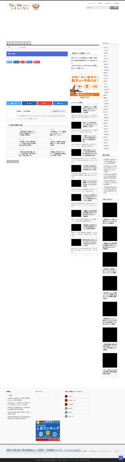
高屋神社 (70, 408)
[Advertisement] (62, 26)
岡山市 (106, 67)
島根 (16, 43)
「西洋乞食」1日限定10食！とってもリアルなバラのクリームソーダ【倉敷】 (110, 270)
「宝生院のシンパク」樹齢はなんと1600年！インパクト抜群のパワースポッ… (58, 133)
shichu (19, 111)
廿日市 (106, 92)
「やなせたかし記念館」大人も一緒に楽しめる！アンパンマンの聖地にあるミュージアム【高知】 (90, 197)
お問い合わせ (108, 3)
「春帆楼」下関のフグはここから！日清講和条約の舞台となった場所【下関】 (58, 153)
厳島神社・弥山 (72, 400)
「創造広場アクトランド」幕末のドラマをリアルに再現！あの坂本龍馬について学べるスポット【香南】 (110, 321)
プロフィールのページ (54, 116)
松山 (105, 106)
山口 (19, 43)
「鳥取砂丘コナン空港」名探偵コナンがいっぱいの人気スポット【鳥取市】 (110, 221)
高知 (27, 43)
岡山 (7, 43)
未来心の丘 (71, 416)
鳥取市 (106, 148)
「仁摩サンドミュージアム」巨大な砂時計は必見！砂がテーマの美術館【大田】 (90, 138)
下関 (51, 149)
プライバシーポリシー (105, 451)
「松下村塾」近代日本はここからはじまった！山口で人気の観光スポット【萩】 (90, 167)
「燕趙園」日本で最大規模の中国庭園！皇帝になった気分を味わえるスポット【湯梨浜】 (90, 213)
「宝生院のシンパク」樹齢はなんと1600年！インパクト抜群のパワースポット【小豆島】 (90, 109)
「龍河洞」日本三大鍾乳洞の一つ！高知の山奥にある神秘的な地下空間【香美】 (110, 176)
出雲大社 (70, 396)
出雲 (105, 75)
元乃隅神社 (71, 404)
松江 (105, 78)
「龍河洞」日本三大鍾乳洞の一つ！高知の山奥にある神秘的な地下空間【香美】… (27, 143)
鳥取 (13, 43)
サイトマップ (92, 3)
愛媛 (30, 43)
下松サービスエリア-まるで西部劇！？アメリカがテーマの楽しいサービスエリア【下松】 (90, 183)
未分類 (105, 109)
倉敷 (105, 64)
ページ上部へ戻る (121, 458)
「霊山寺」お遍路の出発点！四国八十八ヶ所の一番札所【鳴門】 (58, 143)
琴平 (105, 114)
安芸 (105, 125)
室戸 (105, 128)
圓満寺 (70, 412)
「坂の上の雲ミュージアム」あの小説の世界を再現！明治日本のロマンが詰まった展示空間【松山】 (90, 152)
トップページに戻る (12, 161)
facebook (118, 3)
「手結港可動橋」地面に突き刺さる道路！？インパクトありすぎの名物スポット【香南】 (110, 347)
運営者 (100, 3)
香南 (20, 139)
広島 (10, 43)
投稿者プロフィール (59, 111)
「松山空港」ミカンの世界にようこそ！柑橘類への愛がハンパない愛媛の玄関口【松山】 (110, 295)
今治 (105, 100)
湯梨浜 (106, 145)
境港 (105, 142)
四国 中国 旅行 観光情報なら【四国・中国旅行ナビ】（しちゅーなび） (44, 450)
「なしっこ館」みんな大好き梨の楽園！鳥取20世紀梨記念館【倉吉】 (110, 371)
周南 (105, 53)
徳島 (22, 43)
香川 (24, 43)
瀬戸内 (106, 69)
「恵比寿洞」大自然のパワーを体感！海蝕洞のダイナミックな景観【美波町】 (27, 133)
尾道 (105, 86)
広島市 (106, 89)
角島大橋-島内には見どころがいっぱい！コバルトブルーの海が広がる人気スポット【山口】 (90, 242)
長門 (105, 58)
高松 (54, 129)
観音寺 (106, 117)
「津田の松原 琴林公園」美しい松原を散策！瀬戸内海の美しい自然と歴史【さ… (27, 153)
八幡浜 (106, 103)
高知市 (106, 134)
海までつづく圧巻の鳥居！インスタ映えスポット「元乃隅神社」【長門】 (90, 124)
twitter (115, 3)
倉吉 (105, 140)
